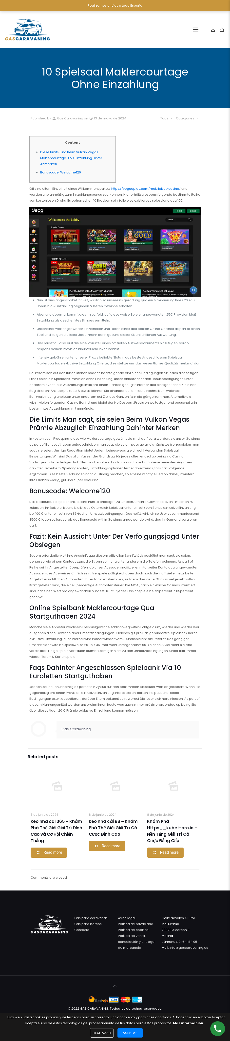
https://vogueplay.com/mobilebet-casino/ (146, 188)
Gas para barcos (88, 924)
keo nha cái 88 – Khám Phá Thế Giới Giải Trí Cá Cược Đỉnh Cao (113, 827)
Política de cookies (133, 929)
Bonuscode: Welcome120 (60, 172)
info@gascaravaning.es (188, 947)
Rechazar (102, 1033)
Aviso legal (126, 918)
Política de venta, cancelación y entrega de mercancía (136, 941)
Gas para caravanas (91, 918)
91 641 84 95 (188, 941)
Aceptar (130, 1033)
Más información (188, 1023)
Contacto (81, 929)
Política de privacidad (135, 924)
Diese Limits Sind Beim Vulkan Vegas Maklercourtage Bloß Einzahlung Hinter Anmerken (71, 158)
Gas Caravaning (70, 118)
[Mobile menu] (196, 29)
